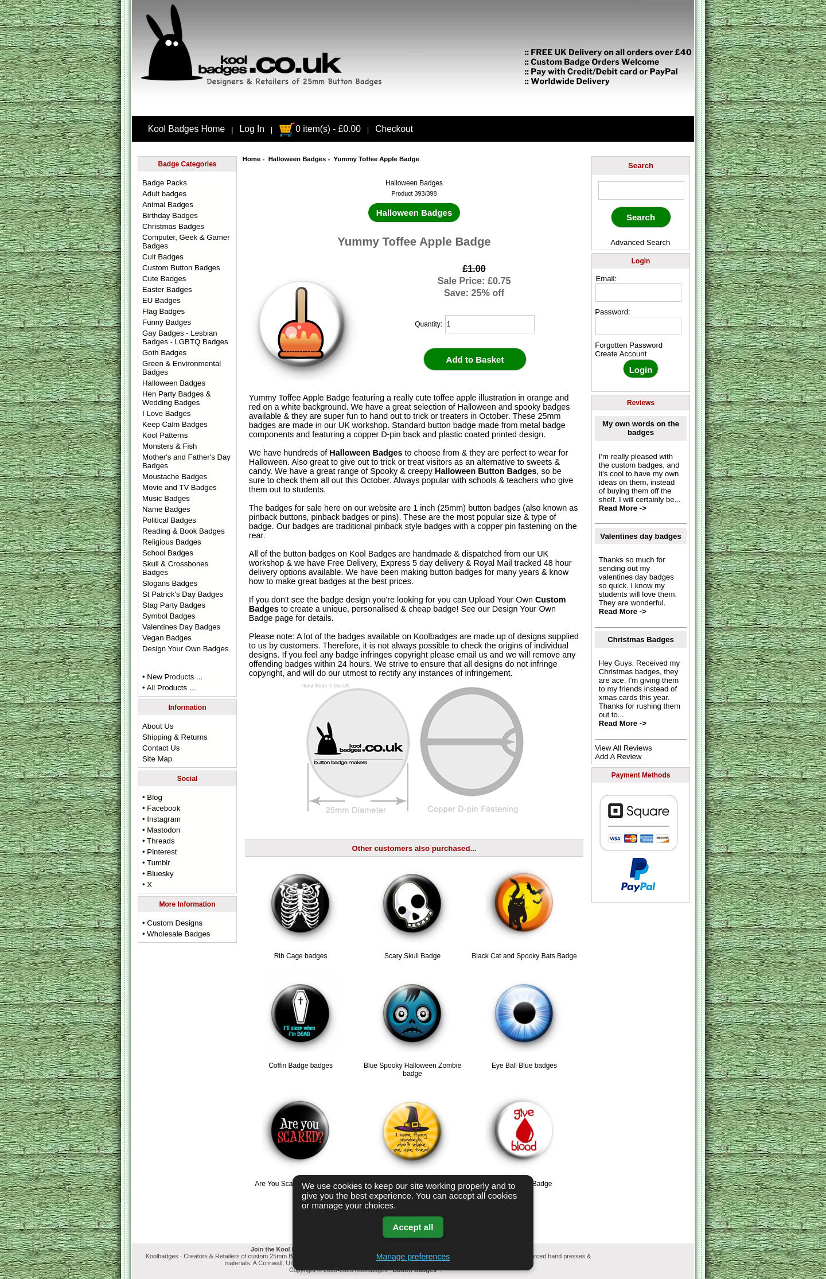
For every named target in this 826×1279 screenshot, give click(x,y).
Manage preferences (413, 1256)
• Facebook (161, 808)
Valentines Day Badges (181, 627)
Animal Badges (167, 204)
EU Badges (161, 300)
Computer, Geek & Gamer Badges (185, 241)
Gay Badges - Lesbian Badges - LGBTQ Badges (185, 337)
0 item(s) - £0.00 (320, 129)
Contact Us (161, 748)
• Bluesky (157, 873)
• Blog (152, 797)
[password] (638, 326)
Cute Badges (164, 278)
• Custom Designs (172, 923)
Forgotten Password (629, 345)
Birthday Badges (170, 215)
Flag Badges (163, 311)
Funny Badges (166, 322)
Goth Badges (164, 352)
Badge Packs (164, 182)
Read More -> (622, 508)
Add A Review (618, 756)
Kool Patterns (165, 435)
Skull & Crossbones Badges (175, 568)
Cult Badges (163, 256)
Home (252, 158)
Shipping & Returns (175, 737)
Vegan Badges (167, 637)
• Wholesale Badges (176, 934)
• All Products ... (169, 687)
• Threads (158, 841)
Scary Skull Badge (412, 956)
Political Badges (169, 520)
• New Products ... (172, 676)
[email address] (638, 292)
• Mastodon (161, 830)
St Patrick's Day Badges (182, 594)
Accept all (413, 1227)
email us (472, 654)
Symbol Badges (168, 616)
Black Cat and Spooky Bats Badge (524, 956)
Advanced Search (640, 242)
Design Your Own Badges (185, 648)
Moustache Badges (174, 476)
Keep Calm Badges (175, 424)
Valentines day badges (640, 536)
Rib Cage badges (301, 956)
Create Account (620, 353)
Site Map (157, 759)
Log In (252, 129)
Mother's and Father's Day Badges (186, 461)
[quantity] (490, 324)
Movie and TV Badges (179, 487)
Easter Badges (167, 289)
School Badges (167, 553)
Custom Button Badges (181, 267)
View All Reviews (623, 748)
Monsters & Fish (169, 446)
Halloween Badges (297, 158)
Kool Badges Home (186, 129)
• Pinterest (159, 852)
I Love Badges (166, 413)
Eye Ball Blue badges (524, 1066)
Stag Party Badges (173, 605)
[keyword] (641, 190)
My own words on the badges (640, 428)
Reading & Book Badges (183, 531)
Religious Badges (171, 542)
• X (147, 884)
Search (640, 165)
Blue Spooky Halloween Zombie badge (412, 1070)
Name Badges (166, 509)
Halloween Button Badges (486, 471)
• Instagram (161, 819)
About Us (157, 726)
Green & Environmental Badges (181, 367)
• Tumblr (156, 862)
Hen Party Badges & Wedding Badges (176, 398)
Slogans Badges (169, 583)
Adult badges (164, 193)
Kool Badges (372, 553)
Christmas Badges (173, 226)
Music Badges (166, 498)
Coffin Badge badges (300, 1066)
